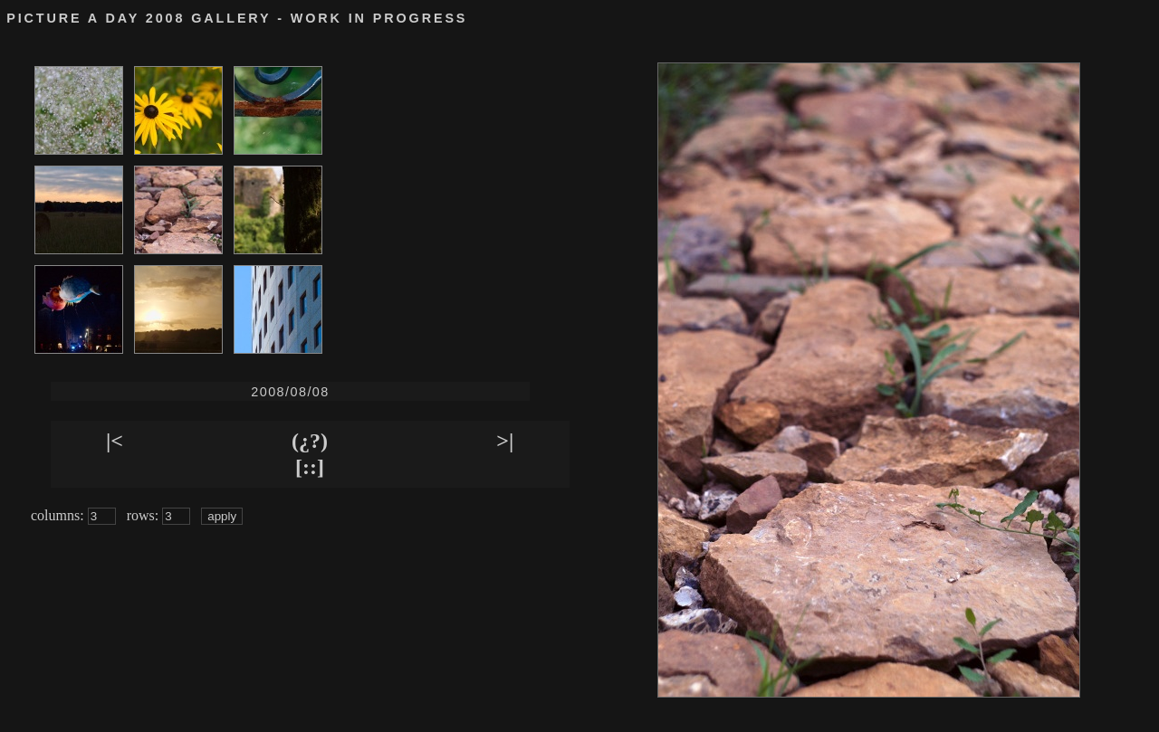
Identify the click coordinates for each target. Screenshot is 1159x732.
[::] (309, 467)
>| (504, 440)
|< (114, 440)
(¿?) (310, 440)
